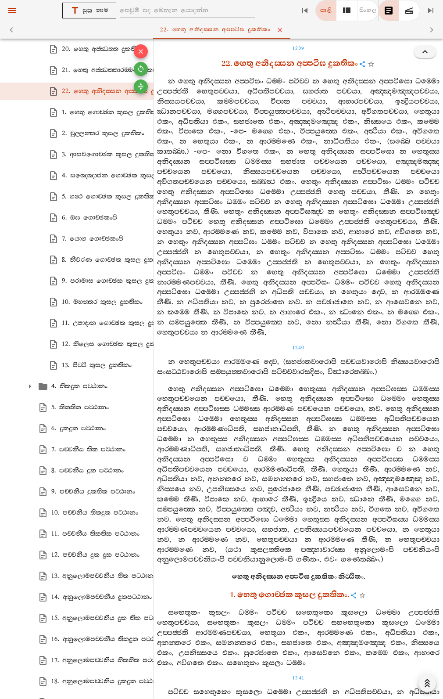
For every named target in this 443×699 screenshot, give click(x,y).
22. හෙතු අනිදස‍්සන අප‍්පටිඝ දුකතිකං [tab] (223, 30)
